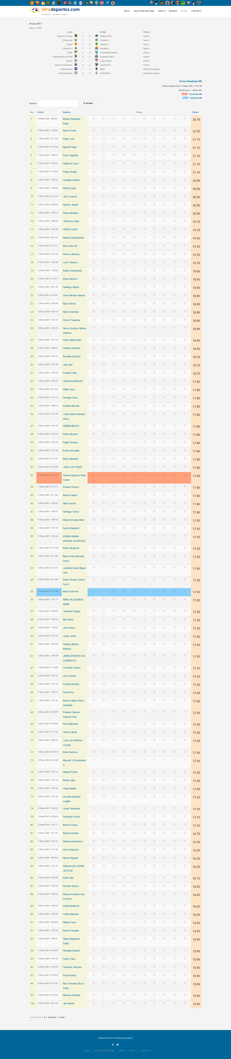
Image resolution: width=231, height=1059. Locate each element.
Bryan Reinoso (70, 279)
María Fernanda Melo (73, 520)
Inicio (127, 11)
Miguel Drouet (70, 772)
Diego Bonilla (69, 788)
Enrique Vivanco (71, 487)
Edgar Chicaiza (70, 442)
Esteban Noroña (71, 406)
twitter (118, 1044)
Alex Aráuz (68, 619)
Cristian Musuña (71, 684)
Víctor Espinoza (71, 849)
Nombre (33, 103)
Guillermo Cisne (71, 163)
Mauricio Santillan (71, 995)
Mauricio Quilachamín (73, 237)
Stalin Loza (68, 139)
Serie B (133, 1051)
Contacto (196, 11)
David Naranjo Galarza (74, 295)
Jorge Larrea (69, 636)
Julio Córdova (70, 196)
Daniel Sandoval (71, 906)
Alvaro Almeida (70, 459)
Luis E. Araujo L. (71, 262)
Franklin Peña (69, 373)
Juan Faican (69, 628)
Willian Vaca (69, 389)
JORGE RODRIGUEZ (73, 381)
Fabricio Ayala (70, 732)
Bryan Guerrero (70, 752)
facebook (113, 1044)
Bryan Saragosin (71, 548)
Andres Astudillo (71, 450)
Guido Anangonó (71, 528)
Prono (184, 11)
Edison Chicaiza (71, 930)
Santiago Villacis (71, 287)
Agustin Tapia (69, 147)
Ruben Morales (70, 213)
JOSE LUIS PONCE (72, 467)
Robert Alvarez (70, 434)
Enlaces (173, 11)
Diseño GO (102, 1038)
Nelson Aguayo (70, 858)
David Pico (68, 692)
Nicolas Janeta (70, 205)
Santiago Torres (71, 511)
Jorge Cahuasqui (71, 808)
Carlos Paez (69, 959)
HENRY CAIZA (70, 229)
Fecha (40, 112)
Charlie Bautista (71, 914)
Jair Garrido (68, 1003)
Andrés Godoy (70, 825)
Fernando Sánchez (72, 967)
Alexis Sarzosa (70, 591)
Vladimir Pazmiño (71, 348)
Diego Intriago (70, 172)
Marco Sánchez (71, 312)
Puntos (195, 112)
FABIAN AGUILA (71, 426)
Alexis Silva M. (70, 246)
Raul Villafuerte (70, 724)
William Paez (69, 922)
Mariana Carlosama (72, 841)
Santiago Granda (71, 180)
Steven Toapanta (71, 320)
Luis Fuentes (69, 676)
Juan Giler (68, 364)
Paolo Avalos (69, 975)
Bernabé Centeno (72, 356)
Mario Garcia (69, 503)
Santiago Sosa (70, 397)
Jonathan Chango (71, 611)
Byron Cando (69, 303)
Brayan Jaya (69, 780)
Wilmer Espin (69, 188)
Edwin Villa (68, 878)
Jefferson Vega (71, 221)
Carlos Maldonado (72, 340)
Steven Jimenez (71, 254)
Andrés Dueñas (71, 833)
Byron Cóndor (70, 130)
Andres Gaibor (70, 495)
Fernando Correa (71, 816)
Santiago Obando (71, 950)
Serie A (161, 11)
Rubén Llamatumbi (72, 270)
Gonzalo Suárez (71, 886)
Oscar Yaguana (70, 155)
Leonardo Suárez (71, 667)
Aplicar (88, 103)
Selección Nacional (144, 11)
